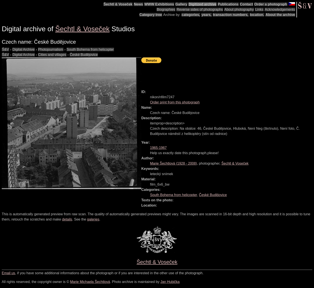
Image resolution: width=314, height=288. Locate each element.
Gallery (181, 4)
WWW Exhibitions (159, 4)
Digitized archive (202, 4)
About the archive (280, 15)
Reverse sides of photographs (200, 9)
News (138, 4)
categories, (191, 15)
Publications (228, 4)
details (67, 219)
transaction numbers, (230, 15)
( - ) (173, 163)
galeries (93, 219)
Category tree (151, 15)
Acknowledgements (280, 9)
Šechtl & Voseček (118, 4)
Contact (246, 4)
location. (257, 15)
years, (206, 15)
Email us (8, 273)
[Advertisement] (220, 74)
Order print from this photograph (175, 102)
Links (259, 9)
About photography (239, 9)
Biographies (166, 9)
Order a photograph (270, 4)
